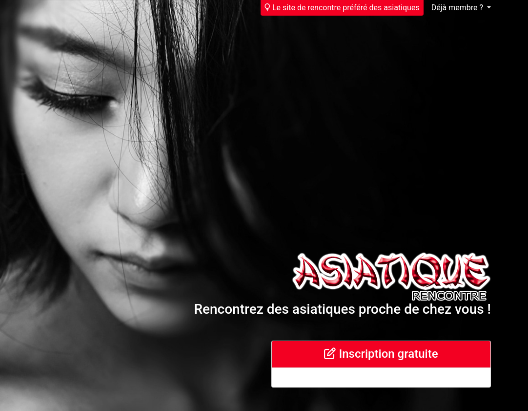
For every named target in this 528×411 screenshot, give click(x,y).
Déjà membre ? (458, 7)
